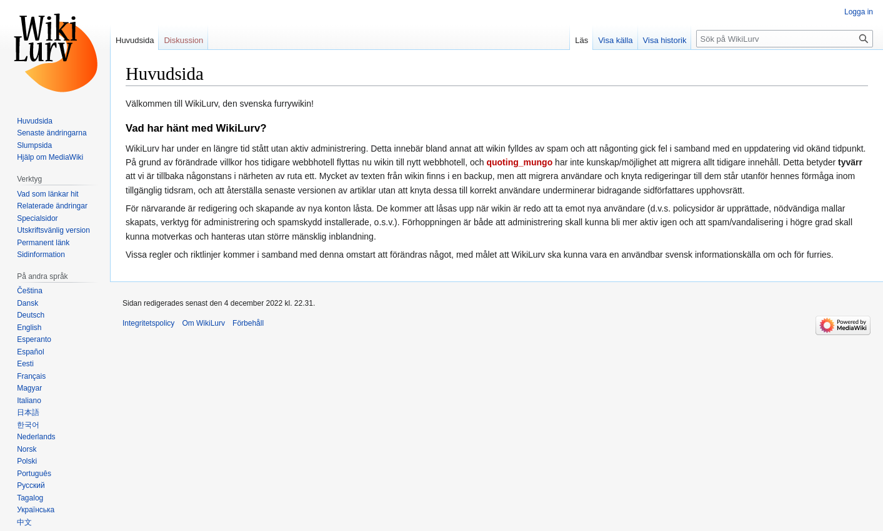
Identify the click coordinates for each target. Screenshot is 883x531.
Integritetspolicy (148, 323)
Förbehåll (248, 323)
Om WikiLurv (203, 323)
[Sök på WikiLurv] (784, 38)
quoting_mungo (519, 162)
